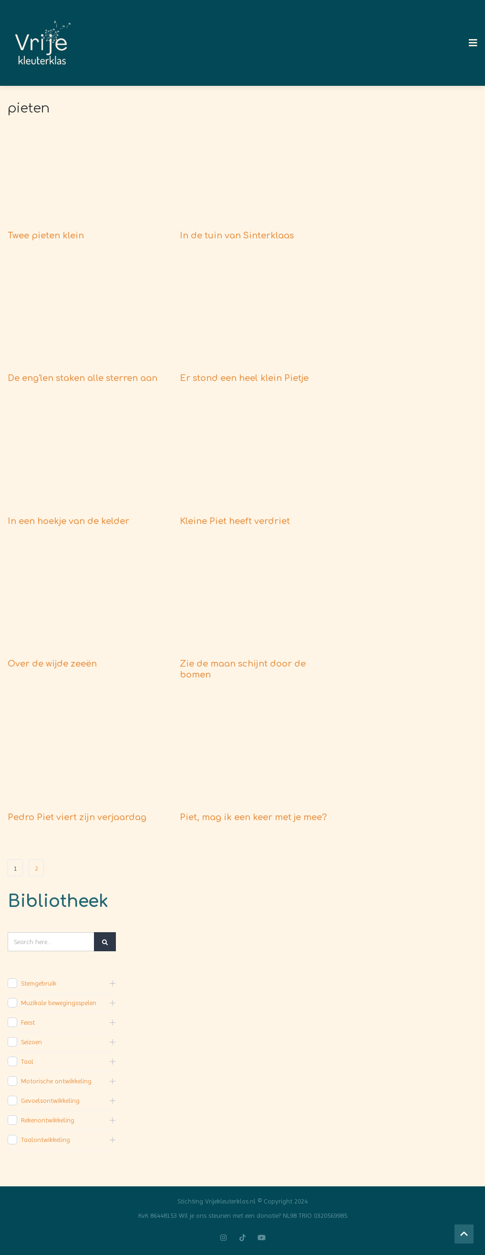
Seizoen (31, 1042)
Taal (27, 1061)
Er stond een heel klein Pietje (244, 378)
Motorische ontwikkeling (56, 1081)
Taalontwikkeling (45, 1139)
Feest (28, 1022)
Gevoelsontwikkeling (50, 1100)
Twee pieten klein (46, 235)
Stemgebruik (38, 983)
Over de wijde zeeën (52, 664)
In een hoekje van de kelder (68, 521)
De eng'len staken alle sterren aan (82, 378)
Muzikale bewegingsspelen (58, 1003)
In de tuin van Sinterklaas (237, 235)
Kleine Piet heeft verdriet (235, 521)
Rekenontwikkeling (47, 1120)
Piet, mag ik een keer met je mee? (253, 817)
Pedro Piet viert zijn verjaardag (77, 817)
